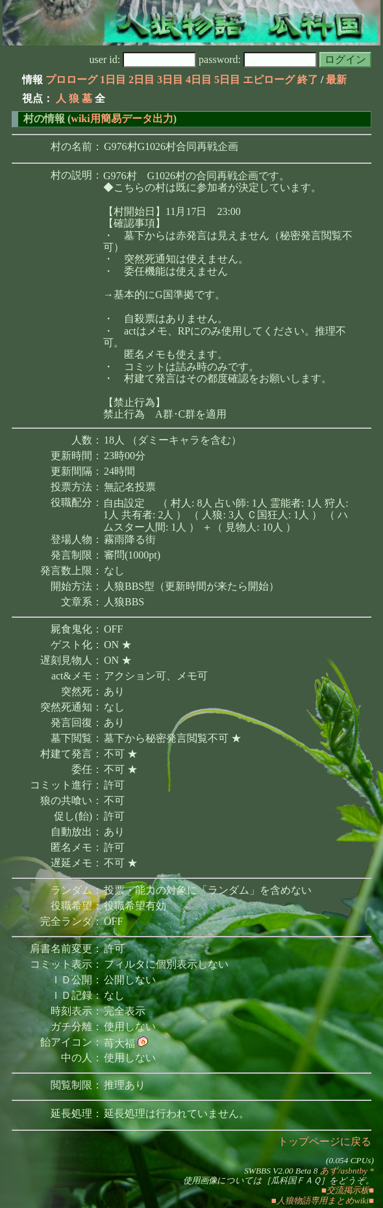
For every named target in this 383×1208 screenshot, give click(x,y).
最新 (336, 79)
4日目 (199, 79)
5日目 (227, 79)
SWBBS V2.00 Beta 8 (280, 1171)
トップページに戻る (324, 1141)
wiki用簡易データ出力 (122, 118)
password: (258, 59)
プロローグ (71, 79)
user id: (143, 59)
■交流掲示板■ (347, 1190)
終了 (307, 79)
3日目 (170, 79)
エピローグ (269, 79)
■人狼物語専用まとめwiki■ (322, 1200)
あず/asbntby (343, 1171)
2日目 (141, 79)
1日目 (113, 79)
